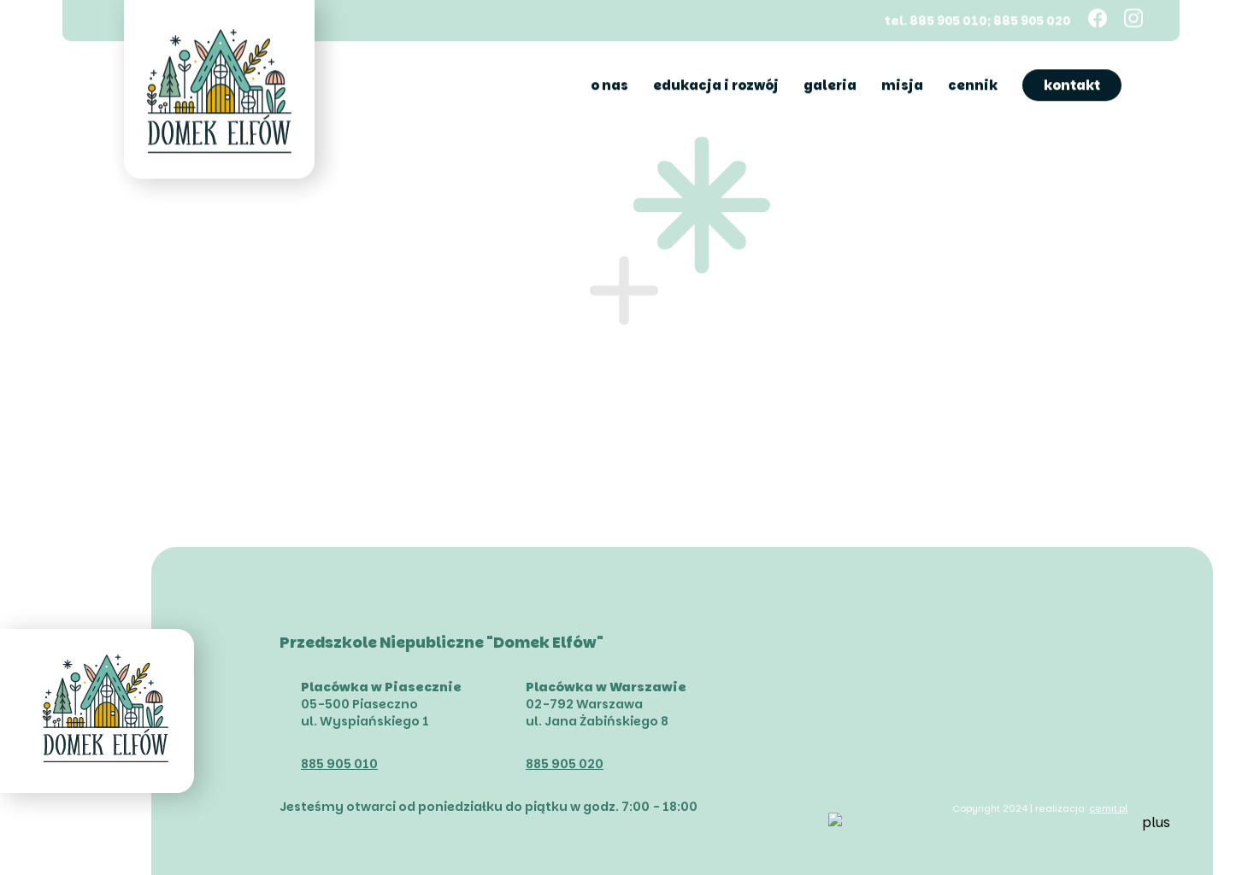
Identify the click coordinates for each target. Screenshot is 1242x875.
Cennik (973, 84)
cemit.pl (1108, 808)
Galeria (829, 84)
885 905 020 (564, 763)
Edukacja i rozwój (716, 84)
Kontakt (1072, 84)
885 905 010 (339, 763)
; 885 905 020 (1029, 18)
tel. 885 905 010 (936, 18)
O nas (609, 84)
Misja (902, 84)
